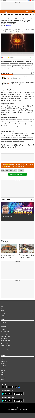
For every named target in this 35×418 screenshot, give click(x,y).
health (2, 170)
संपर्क (2, 306)
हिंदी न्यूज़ (8, 164)
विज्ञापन (2, 310)
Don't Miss (5, 200)
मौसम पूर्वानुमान (3, 322)
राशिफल (26, 14)
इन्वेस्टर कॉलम (3, 313)
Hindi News (3, 18)
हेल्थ (7, 18)
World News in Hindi (5, 331)
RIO (20, 409)
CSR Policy (28, 407)
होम (1, 14)
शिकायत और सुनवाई (4, 312)
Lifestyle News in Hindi (5, 345)
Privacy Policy (21, 407)
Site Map (6, 407)
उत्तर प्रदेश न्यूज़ (3, 358)
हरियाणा (2, 374)
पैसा (23, 14)
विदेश (12, 14)
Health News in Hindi (5, 343)
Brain (15, 170)
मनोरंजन (16, 14)
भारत (9, 14)
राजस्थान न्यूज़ (3, 368)
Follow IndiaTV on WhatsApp (17, 174)
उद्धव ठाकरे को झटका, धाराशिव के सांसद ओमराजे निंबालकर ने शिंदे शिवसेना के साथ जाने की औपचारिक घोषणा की (27, 247)
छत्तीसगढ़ (2, 376)
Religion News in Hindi (5, 340)
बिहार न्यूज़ (3, 363)
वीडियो (5, 14)
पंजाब (2, 372)
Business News (4, 338)
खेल (20, 14)
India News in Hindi (5, 329)
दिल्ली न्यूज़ (3, 359)
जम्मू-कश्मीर (3, 377)
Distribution (25, 409)
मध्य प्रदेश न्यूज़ (3, 365)
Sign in (33, 0)
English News (3, 315)
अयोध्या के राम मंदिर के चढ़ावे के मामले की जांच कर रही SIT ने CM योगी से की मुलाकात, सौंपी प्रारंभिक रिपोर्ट (9, 247)
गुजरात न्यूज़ (3, 370)
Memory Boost (9, 170)
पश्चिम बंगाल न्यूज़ (4, 361)
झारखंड (2, 379)
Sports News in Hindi (5, 334)
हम (1, 308)
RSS (17, 409)
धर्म (30, 14)
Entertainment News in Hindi (6, 333)
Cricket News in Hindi (5, 336)
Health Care (20, 170)
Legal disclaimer (13, 407)
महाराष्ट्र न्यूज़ (3, 367)
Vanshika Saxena (9, 25)
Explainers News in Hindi (6, 341)
